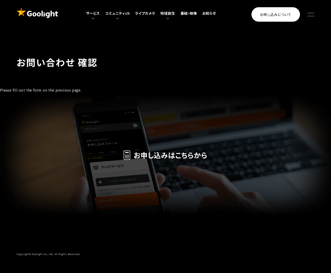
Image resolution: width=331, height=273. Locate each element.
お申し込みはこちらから (165, 155)
